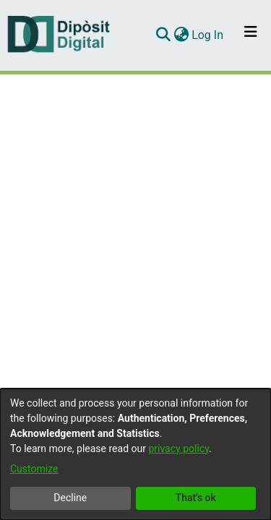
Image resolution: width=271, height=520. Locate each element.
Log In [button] (208, 35)
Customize (34, 468)
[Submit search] (163, 35)
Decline (70, 497)
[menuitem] (181, 35)
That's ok (196, 497)
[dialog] (135, 454)
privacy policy (178, 448)
